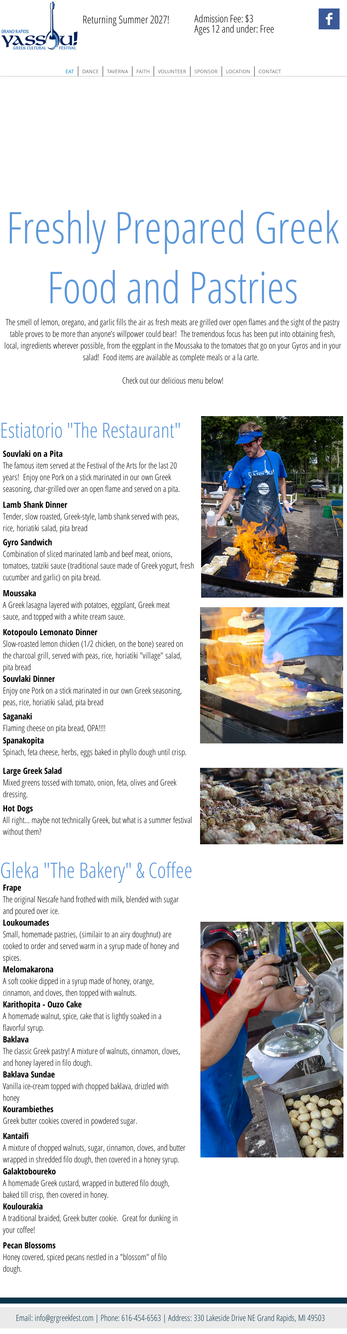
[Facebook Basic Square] (329, 18)
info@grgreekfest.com (64, 1317)
